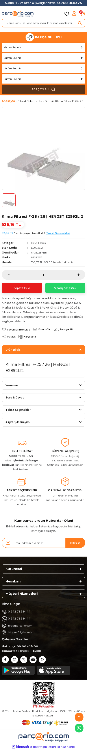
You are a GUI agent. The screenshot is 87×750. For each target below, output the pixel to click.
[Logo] (17, 14)
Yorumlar (12, 385)
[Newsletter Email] (43, 543)
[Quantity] (43, 275)
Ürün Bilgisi (13, 349)
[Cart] (82, 13)
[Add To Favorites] (16, 329)
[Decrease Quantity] (6, 275)
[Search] (43, 23)
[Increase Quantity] (81, 275)
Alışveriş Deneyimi (18, 422)
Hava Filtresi (38, 243)
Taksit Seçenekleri (58, 233)
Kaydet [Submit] (75, 542)
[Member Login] (74, 13)
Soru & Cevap (15, 397)
